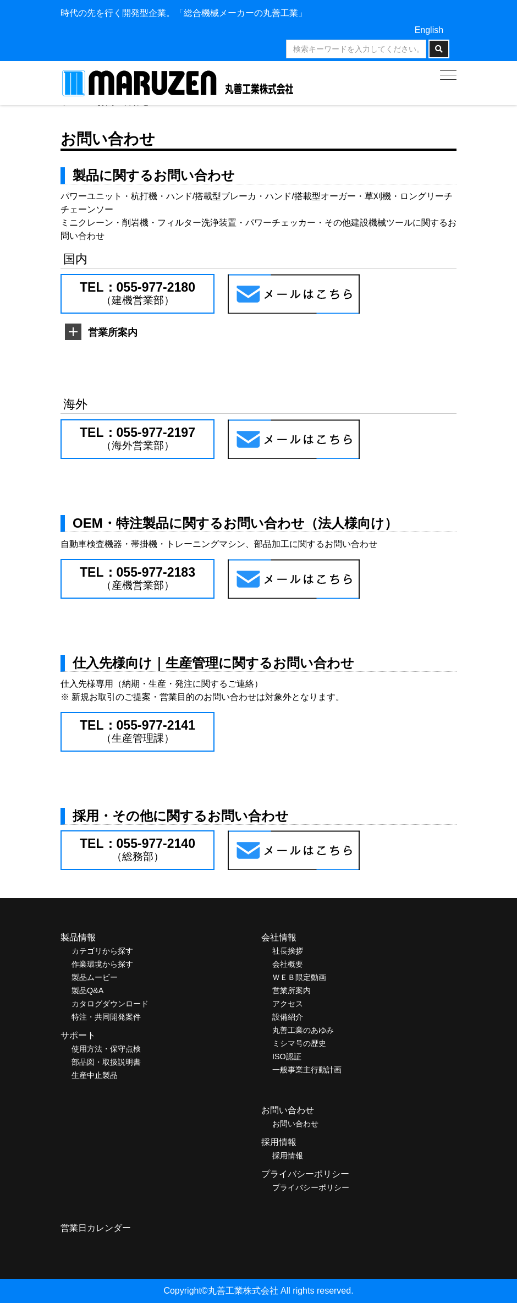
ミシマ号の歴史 (299, 1043)
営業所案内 (291, 990)
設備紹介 (287, 1016)
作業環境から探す (102, 964)
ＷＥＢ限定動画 (299, 977)
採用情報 (287, 1155)
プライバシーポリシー (310, 1187)
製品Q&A (87, 990)
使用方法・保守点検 (106, 1048)
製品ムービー (95, 977)
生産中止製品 (95, 1075)
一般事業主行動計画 (307, 1069)
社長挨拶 (287, 950)
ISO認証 (286, 1056)
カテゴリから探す (102, 950)
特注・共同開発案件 (106, 1016)
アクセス (287, 1003)
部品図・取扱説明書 (106, 1062)
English (429, 30)
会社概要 (287, 964)
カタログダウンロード (110, 1003)
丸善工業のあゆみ (303, 1030)
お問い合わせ (295, 1123)
